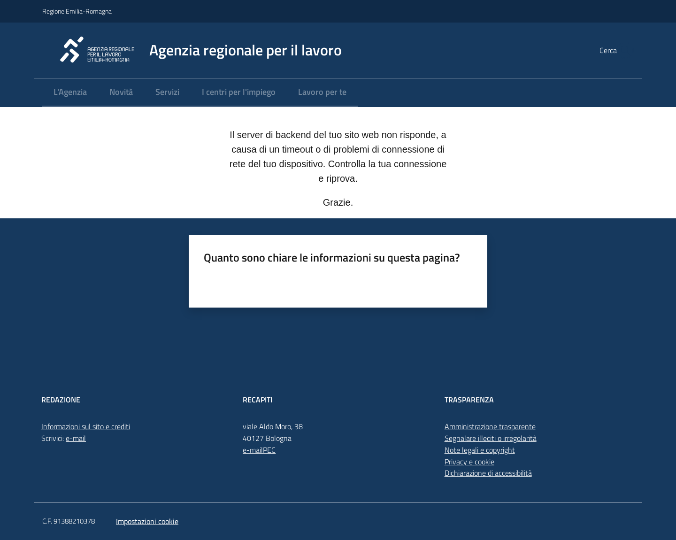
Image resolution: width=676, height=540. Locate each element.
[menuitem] (70, 92)
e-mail (76, 438)
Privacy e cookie (469, 461)
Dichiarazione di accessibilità (488, 472)
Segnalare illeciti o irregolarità (491, 438)
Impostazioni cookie (147, 521)
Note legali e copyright (480, 449)
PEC (269, 449)
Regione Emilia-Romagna (77, 11)
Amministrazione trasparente (490, 426)
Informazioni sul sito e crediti (85, 426)
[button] (622, 50)
